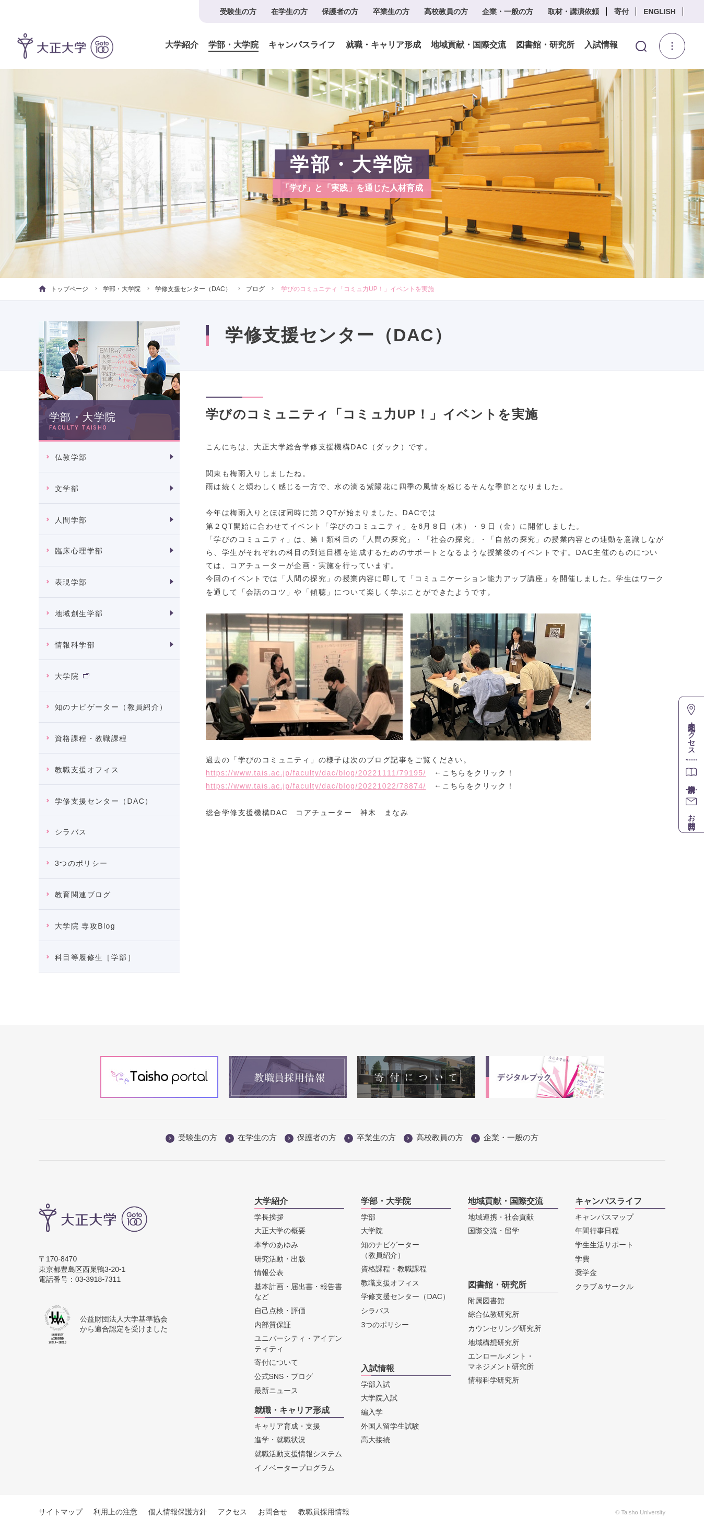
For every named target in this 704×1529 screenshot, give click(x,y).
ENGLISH (659, 11)
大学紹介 (181, 45)
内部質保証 (272, 1325)
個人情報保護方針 (177, 1512)
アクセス (232, 1512)
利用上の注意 (115, 1512)
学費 (582, 1259)
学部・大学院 (233, 45)
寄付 (621, 11)
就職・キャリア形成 (382, 45)
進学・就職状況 (280, 1439)
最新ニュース (276, 1390)
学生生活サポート (604, 1245)
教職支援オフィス (87, 770)
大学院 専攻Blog (85, 926)
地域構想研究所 (493, 1342)
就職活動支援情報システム (298, 1454)
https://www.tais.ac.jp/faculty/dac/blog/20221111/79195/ (316, 773)
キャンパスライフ (301, 45)
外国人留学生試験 (390, 1426)
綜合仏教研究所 (493, 1314)
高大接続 (375, 1439)
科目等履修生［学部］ (95, 957)
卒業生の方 (391, 11)
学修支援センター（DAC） (193, 289)
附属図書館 (486, 1300)
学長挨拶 (269, 1217)
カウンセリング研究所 (504, 1328)
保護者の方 (340, 11)
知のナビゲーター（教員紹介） (111, 707)
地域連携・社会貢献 (501, 1217)
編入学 (372, 1412)
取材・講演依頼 (573, 11)
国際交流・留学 (493, 1230)
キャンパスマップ (604, 1217)
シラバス (71, 832)
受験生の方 (238, 11)
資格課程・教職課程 (91, 738)
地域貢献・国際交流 (468, 45)
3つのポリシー (81, 863)
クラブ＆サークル (604, 1286)
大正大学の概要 (280, 1230)
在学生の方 (289, 11)
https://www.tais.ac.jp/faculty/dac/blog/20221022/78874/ (316, 786)
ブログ (255, 289)
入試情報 (601, 45)
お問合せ (272, 1512)
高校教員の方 (446, 11)
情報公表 (269, 1272)
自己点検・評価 (280, 1310)
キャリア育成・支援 (287, 1426)
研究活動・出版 (280, 1259)
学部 (368, 1217)
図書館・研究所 (544, 45)
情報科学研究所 (493, 1380)
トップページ (63, 289)
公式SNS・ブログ (283, 1376)
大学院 (72, 676)
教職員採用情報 (323, 1512)
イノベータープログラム (294, 1468)
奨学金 (586, 1272)
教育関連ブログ (83, 894)
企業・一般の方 (507, 11)
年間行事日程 (597, 1230)
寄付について (276, 1362)
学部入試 (375, 1384)
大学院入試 (379, 1398)
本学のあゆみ (276, 1245)
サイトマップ (61, 1512)
